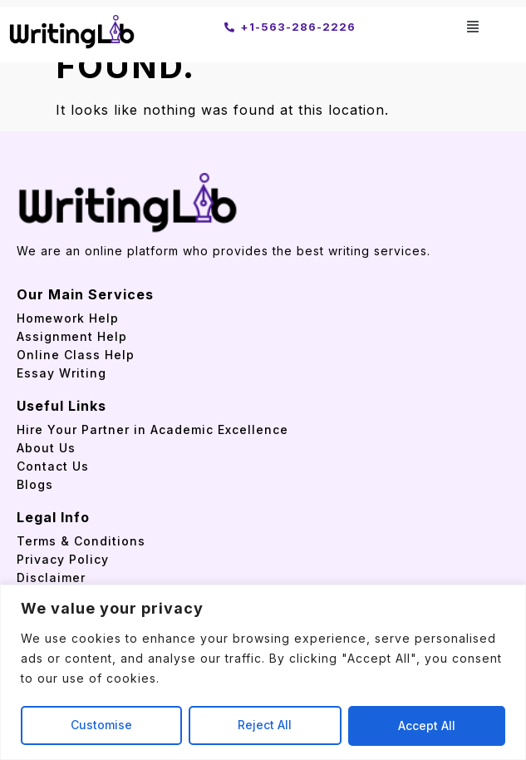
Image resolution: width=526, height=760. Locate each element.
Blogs (35, 484)
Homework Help (68, 318)
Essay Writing (61, 373)
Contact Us (53, 466)
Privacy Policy (63, 559)
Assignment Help (72, 336)
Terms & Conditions (81, 541)
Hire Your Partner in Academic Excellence (154, 429)
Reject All (265, 725)
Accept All (426, 725)
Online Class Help (76, 355)
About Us (46, 448)
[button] (473, 26)
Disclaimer (51, 577)
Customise (101, 725)
